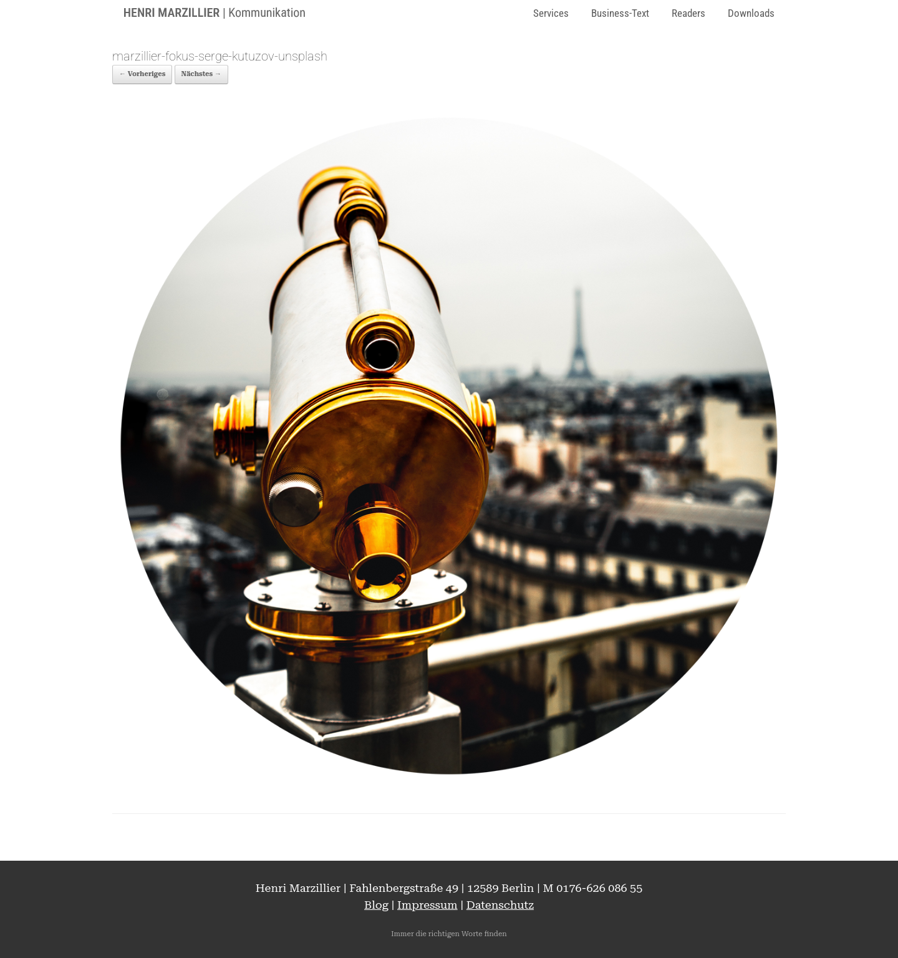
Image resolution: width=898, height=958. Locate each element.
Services (551, 13)
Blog (376, 904)
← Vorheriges (142, 74)
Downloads (751, 13)
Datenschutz (500, 904)
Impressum (427, 904)
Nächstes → (201, 74)
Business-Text (620, 13)
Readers (688, 13)
